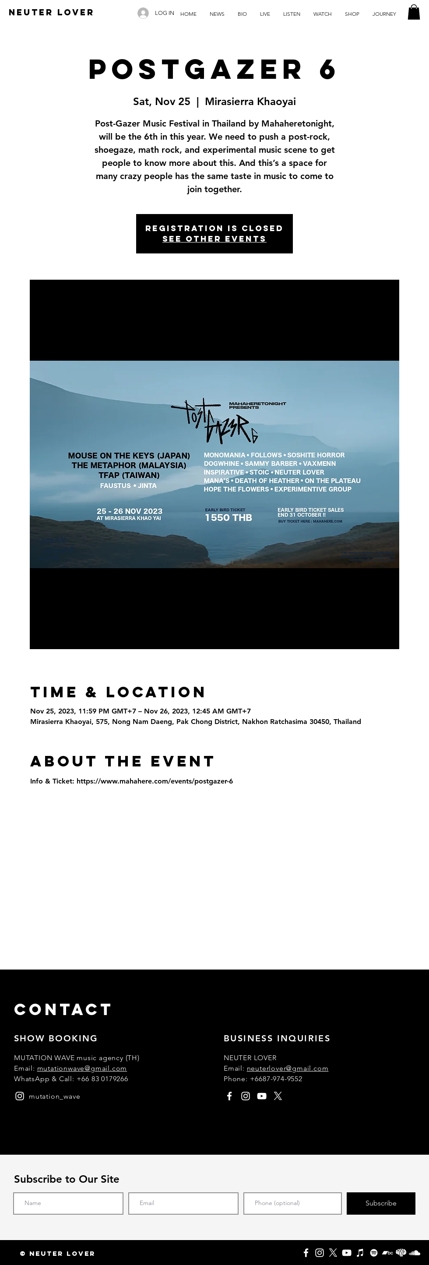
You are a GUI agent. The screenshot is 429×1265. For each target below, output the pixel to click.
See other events (214, 239)
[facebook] (229, 1096)
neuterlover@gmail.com (288, 1068)
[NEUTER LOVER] (52, 13)
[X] (333, 1252)
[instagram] (19, 1096)
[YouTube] (346, 1252)
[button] (414, 12)
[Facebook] (306, 1252)
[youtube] (261, 1096)
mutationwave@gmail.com (82, 1068)
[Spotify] (374, 1252)
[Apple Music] (360, 1252)
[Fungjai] (401, 1252)
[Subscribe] (381, 1203)
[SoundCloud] (414, 1252)
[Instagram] (319, 1252)
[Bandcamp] (387, 1252)
